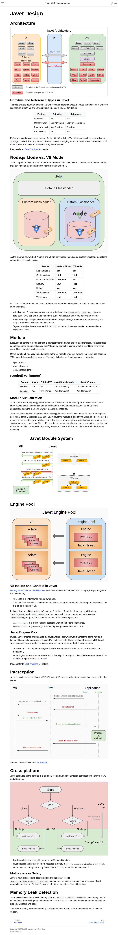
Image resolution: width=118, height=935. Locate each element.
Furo (19, 932)
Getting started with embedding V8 (26, 590)
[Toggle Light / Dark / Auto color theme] (112, 3)
